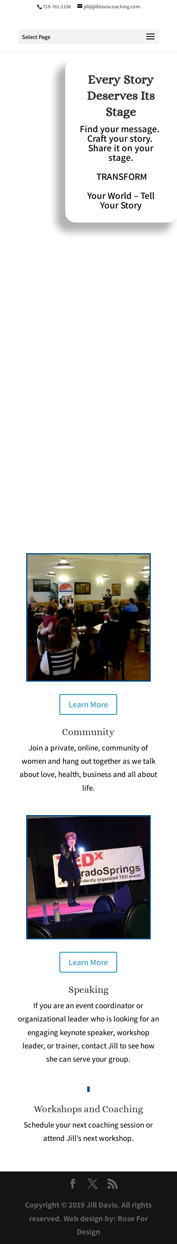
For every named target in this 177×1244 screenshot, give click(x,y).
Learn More (88, 704)
